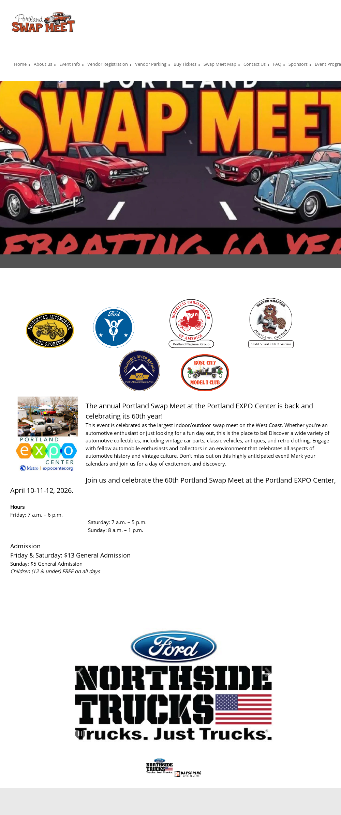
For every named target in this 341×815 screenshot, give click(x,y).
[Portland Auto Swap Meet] (43, 24)
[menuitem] (20, 65)
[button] (80, 672)
